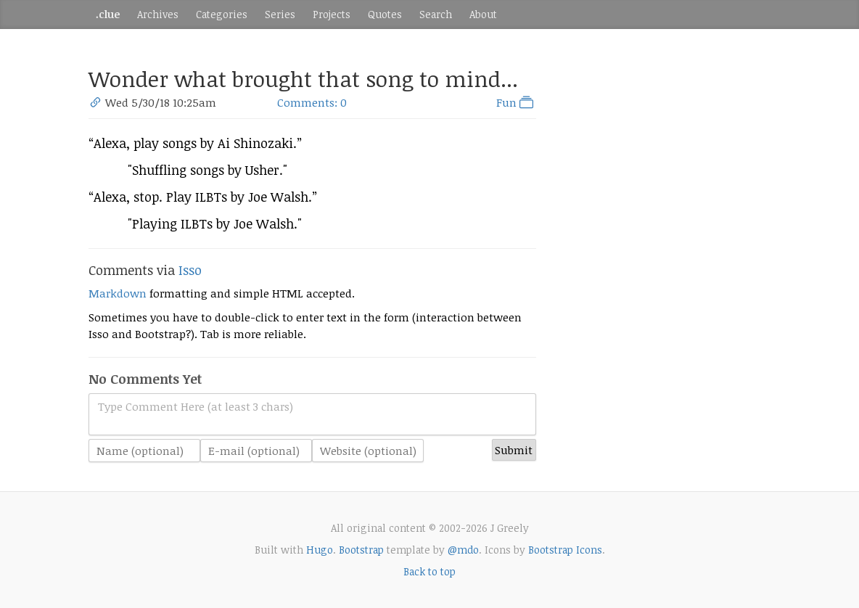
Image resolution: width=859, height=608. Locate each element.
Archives (157, 14)
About (483, 14)
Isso (190, 270)
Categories (221, 14)
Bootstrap (361, 549)
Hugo (319, 549)
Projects (331, 14)
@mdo (463, 549)
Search (435, 14)
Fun (516, 102)
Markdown (118, 293)
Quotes (385, 14)
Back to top (429, 571)
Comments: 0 (312, 102)
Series (280, 14)
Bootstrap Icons (565, 549)
